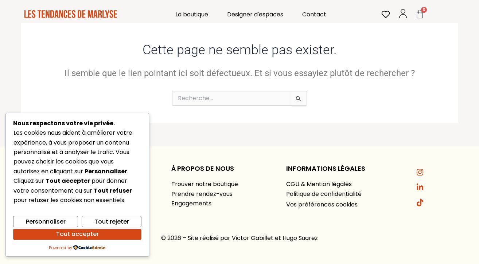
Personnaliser (46, 221)
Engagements (191, 203)
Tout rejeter (111, 221)
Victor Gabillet (252, 238)
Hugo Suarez (300, 238)
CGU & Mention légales (319, 184)
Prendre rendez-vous (202, 194)
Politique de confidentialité (324, 194)
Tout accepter (77, 234)
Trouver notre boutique (204, 184)
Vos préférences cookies (322, 204)
